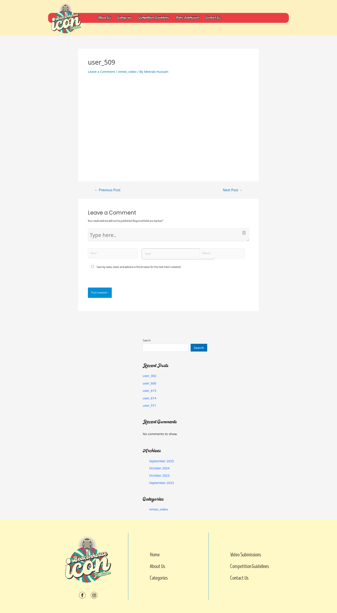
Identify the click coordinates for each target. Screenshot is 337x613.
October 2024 (159, 468)
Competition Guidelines (153, 18)
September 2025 (161, 461)
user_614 (149, 398)
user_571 (149, 405)
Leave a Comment (101, 71)
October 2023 (159, 475)
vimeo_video (127, 71)
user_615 (149, 390)
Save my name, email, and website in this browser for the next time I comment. (139, 267)
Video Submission (187, 18)
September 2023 (161, 483)
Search (147, 340)
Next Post (232, 190)
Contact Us (213, 18)
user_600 (149, 383)
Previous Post (108, 190)
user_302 (149, 375)
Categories (124, 18)
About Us (104, 18)
